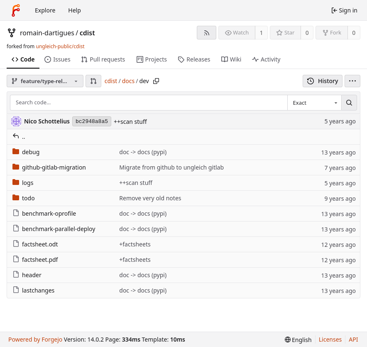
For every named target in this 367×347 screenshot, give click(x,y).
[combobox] (314, 103)
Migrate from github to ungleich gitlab (171, 167)
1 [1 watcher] (261, 33)
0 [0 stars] (307, 33)
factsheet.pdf (35, 259)
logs (22, 183)
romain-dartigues (47, 33)
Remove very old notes (150, 198)
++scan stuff (130, 122)
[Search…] (349, 103)
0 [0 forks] (353, 33)
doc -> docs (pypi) (142, 152)
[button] (93, 81)
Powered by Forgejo (35, 339)
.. (18, 136)
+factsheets (134, 244)
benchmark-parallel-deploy (53, 229)
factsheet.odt (35, 244)
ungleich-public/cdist (60, 46)
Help (74, 10)
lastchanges (33, 290)
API (353, 339)
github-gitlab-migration (49, 167)
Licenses (330, 339)
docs (128, 81)
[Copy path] (156, 81)
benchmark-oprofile (44, 213)
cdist (87, 33)
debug (25, 152)
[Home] (15, 10)
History (322, 81)
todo (23, 198)
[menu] (352, 81)
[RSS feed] (206, 32)
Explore (45, 10)
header (27, 275)
